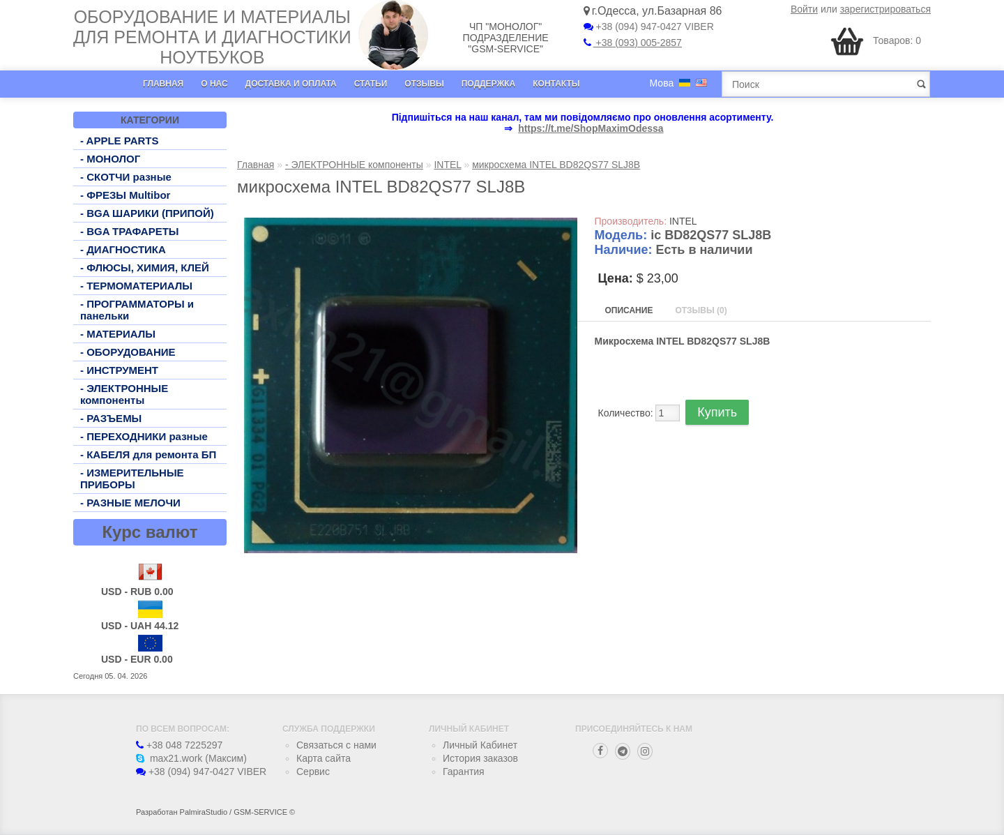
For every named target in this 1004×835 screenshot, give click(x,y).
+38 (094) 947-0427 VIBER (649, 26)
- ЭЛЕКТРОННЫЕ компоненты (124, 394)
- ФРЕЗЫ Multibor (125, 195)
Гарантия (464, 771)
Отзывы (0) (701, 310)
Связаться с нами (336, 745)
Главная (163, 84)
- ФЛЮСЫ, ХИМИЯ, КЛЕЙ (144, 267)
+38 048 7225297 (179, 745)
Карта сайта (323, 758)
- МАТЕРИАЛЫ (117, 334)
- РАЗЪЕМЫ (111, 418)
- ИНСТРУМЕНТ (119, 370)
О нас (214, 84)
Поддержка (489, 84)
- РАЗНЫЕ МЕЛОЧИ (130, 503)
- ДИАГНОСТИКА (123, 249)
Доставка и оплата (291, 84)
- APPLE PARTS (119, 140)
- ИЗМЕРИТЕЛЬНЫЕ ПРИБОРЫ (132, 478)
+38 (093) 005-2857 (633, 42)
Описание (629, 310)
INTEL (447, 164)
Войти (804, 9)
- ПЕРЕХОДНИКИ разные (144, 436)
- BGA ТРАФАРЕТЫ (129, 231)
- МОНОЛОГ (110, 159)
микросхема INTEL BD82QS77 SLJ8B (556, 164)
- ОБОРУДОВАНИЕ (128, 352)
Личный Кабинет (480, 745)
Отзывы (423, 84)
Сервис (313, 771)
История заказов (480, 758)
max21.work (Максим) (191, 758)
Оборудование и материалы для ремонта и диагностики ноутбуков (212, 37)
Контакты (556, 84)
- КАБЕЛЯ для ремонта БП (148, 454)
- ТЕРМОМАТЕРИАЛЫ (136, 286)
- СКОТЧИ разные (126, 177)
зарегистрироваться (885, 9)
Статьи (371, 84)
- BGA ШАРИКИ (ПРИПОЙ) (147, 213)
